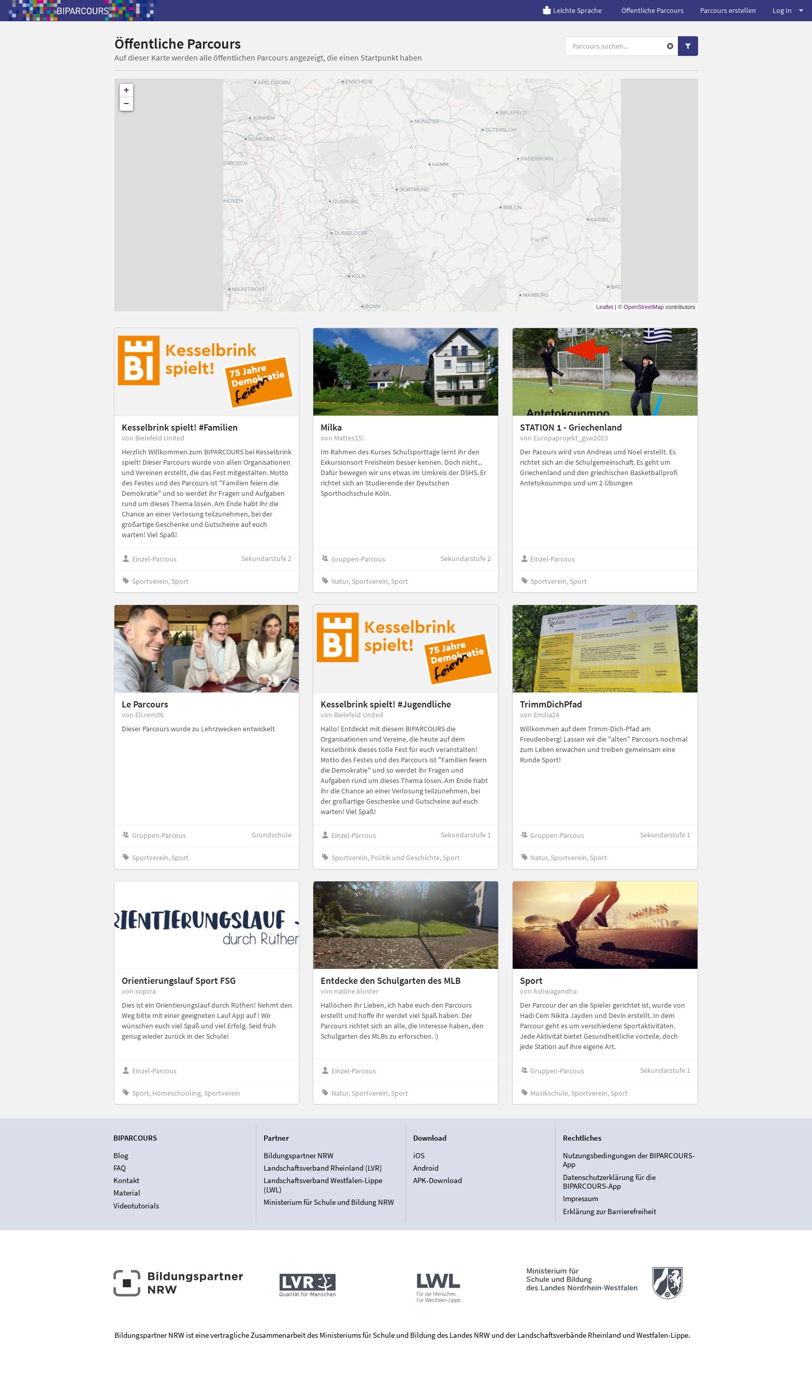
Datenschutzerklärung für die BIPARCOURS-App (609, 1181)
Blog (120, 1155)
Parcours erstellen (728, 10)
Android (426, 1168)
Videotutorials (136, 1206)
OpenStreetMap (644, 307)
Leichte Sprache (572, 10)
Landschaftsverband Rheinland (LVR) (323, 1168)
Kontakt (126, 1180)
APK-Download (437, 1180)
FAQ (119, 1168)
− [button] (126, 104)
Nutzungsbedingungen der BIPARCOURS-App (629, 1160)
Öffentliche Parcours (652, 10)
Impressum (580, 1198)
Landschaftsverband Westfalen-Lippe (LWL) (323, 1184)
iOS (419, 1155)
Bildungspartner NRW (299, 1155)
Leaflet (604, 307)
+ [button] (126, 90)
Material (126, 1193)
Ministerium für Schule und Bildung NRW (329, 1202)
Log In (788, 10)
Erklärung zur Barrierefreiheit (609, 1211)
